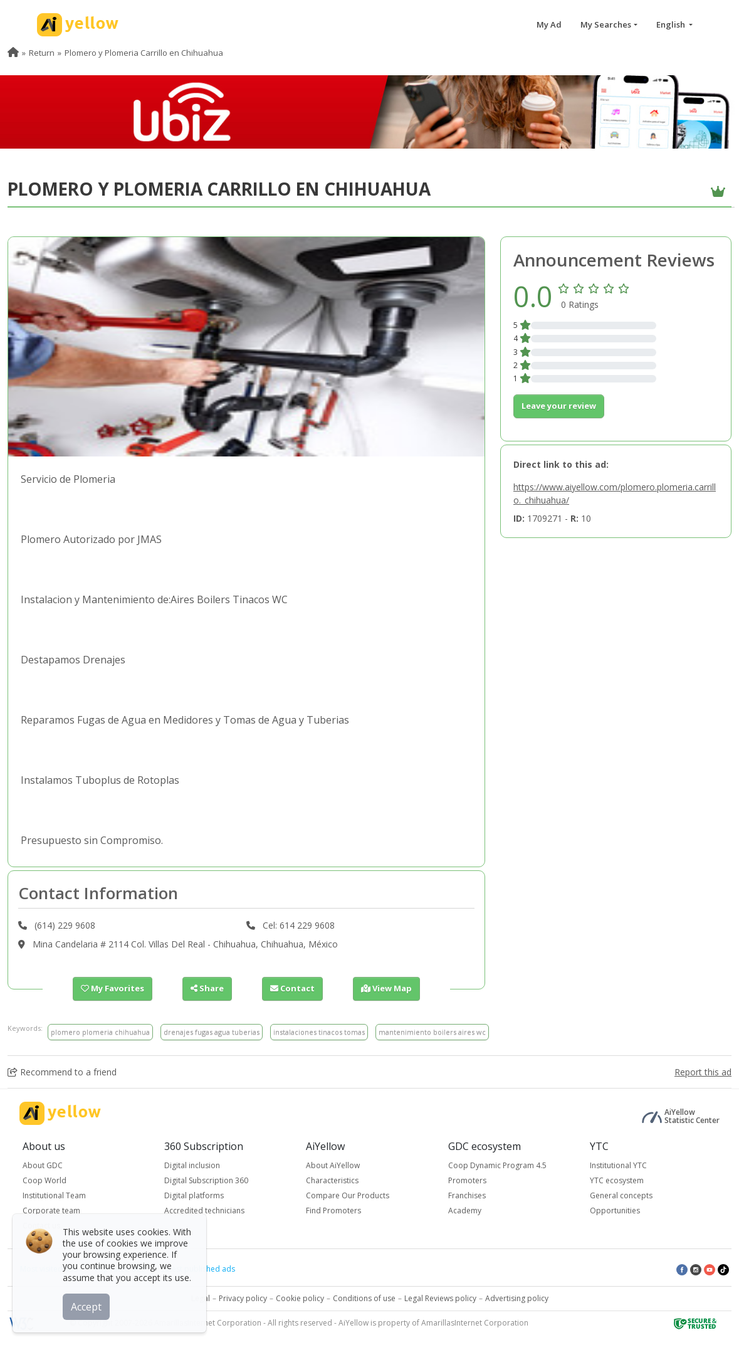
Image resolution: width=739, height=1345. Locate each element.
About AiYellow (333, 1165)
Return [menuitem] (42, 52)
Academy (464, 1210)
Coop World (44, 1180)
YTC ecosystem (617, 1180)
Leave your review (558, 405)
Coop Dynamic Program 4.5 (497, 1165)
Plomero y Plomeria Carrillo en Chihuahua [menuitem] (144, 52)
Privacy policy (243, 1298)
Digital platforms (194, 1195)
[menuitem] (13, 52)
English (671, 24)
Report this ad (702, 1072)
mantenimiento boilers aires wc (432, 1031)
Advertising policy (516, 1298)
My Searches (605, 24)
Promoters (467, 1180)
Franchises (467, 1195)
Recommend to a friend (62, 1072)
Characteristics (332, 1180)
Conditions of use (364, 1298)
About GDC (43, 1165)
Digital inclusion (192, 1165)
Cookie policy (300, 1298)
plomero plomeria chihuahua (100, 1031)
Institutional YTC (618, 1165)
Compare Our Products (347, 1195)
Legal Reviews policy (440, 1298)
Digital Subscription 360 (206, 1180)
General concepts (621, 1195)
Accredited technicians (204, 1210)
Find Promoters (333, 1210)
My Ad (549, 24)
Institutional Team (54, 1195)
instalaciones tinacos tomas (319, 1031)
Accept (86, 1307)
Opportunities (615, 1210)
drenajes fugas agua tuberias (211, 1031)
